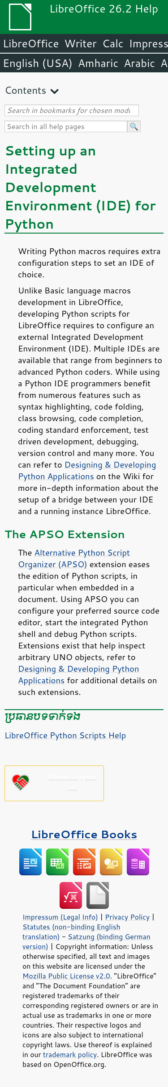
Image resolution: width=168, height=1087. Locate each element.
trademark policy (70, 1054)
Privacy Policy (127, 917)
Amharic (98, 63)
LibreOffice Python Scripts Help (65, 735)
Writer (80, 43)
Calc (113, 43)
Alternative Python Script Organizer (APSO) (74, 558)
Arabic (139, 63)
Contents (25, 90)
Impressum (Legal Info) (60, 917)
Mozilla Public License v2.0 (66, 976)
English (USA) (38, 63)
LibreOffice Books (84, 834)
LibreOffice (31, 43)
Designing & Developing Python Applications (87, 470)
